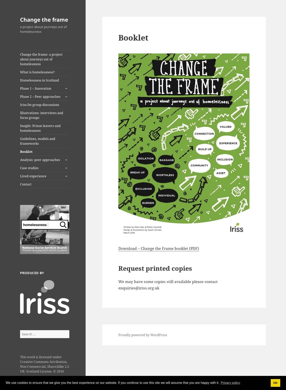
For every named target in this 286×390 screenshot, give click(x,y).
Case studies (29, 168)
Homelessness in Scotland (39, 80)
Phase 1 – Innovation (35, 88)
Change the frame (44, 19)
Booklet (26, 151)
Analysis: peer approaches (40, 160)
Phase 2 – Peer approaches (40, 96)
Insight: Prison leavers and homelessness (40, 128)
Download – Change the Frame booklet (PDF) (158, 248)
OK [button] (275, 382)
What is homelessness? (37, 72)
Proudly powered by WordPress (142, 335)
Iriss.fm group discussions (39, 105)
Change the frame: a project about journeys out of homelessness (41, 59)
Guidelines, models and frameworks (37, 141)
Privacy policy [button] (230, 382)
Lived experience (33, 176)
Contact (26, 184)
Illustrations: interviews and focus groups (41, 115)
